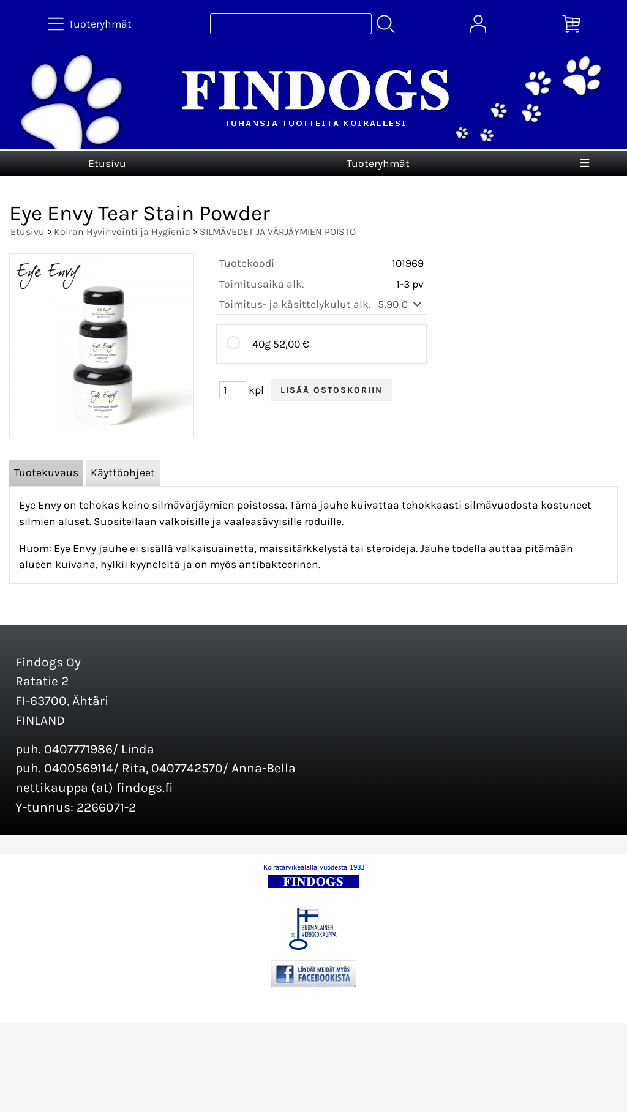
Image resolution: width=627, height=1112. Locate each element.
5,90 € (401, 304)
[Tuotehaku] (291, 23)
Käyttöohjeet (123, 472)
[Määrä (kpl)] (232, 389)
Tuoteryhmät (378, 163)
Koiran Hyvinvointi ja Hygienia (122, 231)
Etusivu (107, 163)
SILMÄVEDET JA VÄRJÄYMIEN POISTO (278, 231)
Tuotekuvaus (46, 472)
